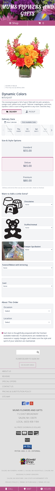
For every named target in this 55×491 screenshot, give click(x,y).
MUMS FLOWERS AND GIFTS (27, 10)
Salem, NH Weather (15, 478)
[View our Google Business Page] (27, 404)
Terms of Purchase (28, 482)
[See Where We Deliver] (27, 365)
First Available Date (29, 122)
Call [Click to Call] (9, 488)
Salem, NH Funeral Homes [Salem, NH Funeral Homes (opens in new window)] (13, 471)
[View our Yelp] (31, 404)
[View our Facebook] (23, 404)
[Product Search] (28, 352)
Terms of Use (44, 482)
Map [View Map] (27, 488)
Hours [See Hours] (46, 488)
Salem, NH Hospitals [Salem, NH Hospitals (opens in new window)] (34, 471)
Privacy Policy (11, 482)
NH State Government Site (36, 478)
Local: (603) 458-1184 (27, 421)
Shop (13, 23)
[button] (27, 447)
